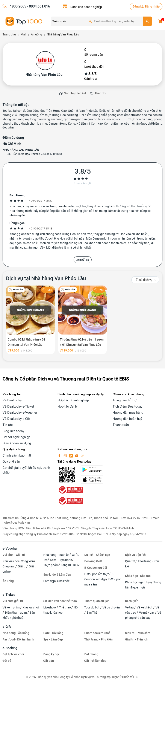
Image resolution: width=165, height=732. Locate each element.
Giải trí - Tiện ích (136, 639)
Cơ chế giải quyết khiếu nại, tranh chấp (26, 470)
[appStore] (93, 479)
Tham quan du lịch (96, 601)
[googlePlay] (93, 470)
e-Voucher (10, 548)
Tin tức (8, 425)
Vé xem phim (11, 607)
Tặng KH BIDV (70, 565)
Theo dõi (100, 93)
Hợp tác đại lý (67, 406)
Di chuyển (131, 601)
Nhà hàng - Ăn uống (16, 633)
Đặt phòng (91, 654)
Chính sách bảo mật (17, 455)
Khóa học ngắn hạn (138, 582)
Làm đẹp (49, 581)
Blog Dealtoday (13, 431)
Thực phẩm (51, 565)
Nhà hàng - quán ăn (56, 554)
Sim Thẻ (92, 612)
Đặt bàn (48, 660)
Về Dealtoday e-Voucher (20, 412)
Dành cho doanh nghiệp (86, 7)
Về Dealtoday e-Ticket (18, 406)
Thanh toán (121, 425)
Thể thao (65, 607)
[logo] (24, 21)
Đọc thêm (8, 127)
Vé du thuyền (111, 607)
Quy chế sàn (11, 461)
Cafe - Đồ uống (53, 633)
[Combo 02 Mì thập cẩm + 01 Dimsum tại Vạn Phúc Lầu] (30, 320)
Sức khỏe (63, 581)
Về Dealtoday (12, 400)
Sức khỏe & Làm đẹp (57, 574)
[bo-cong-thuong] (70, 489)
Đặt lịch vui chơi (13, 654)
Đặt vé (7, 660)
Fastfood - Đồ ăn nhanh (18, 639)
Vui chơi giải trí (13, 601)
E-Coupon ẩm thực (96, 574)
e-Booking (10, 648)
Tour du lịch (92, 607)
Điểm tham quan (16, 612)
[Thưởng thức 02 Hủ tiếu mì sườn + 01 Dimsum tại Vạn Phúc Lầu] (82, 320)
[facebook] (60, 455)
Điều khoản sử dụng (17, 443)
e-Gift (7, 627)
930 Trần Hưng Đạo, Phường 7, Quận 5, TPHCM (34, 154)
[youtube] (77, 455)
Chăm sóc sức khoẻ (97, 633)
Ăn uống (8, 581)
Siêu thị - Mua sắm (137, 633)
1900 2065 (18, 6)
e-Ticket (9, 595)
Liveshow (50, 607)
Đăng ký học (51, 654)
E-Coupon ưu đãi (95, 567)
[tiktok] (83, 455)
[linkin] (71, 455)
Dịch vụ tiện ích (135, 554)
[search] (147, 21)
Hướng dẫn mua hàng (128, 412)
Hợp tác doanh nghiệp (73, 400)
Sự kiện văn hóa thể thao (60, 601)
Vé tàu (129, 607)
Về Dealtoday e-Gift (16, 419)
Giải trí (22, 566)
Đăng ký (138, 6)
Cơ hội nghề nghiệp (16, 437)
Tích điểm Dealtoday (127, 406)
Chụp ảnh (9, 566)
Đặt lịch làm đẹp (95, 660)
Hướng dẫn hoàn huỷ (127, 419)
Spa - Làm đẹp (53, 639)
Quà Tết (130, 561)
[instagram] (65, 455)
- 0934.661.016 (38, 6)
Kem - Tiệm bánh (61, 560)
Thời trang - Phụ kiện (98, 639)
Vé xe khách (145, 607)
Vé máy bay (147, 612)
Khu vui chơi (31, 607)
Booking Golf (93, 561)
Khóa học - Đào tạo (138, 576)
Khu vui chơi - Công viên (18, 561)
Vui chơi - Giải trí (14, 554)
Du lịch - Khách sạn (97, 554)
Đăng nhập (152, 6)
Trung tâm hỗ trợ (124, 400)
